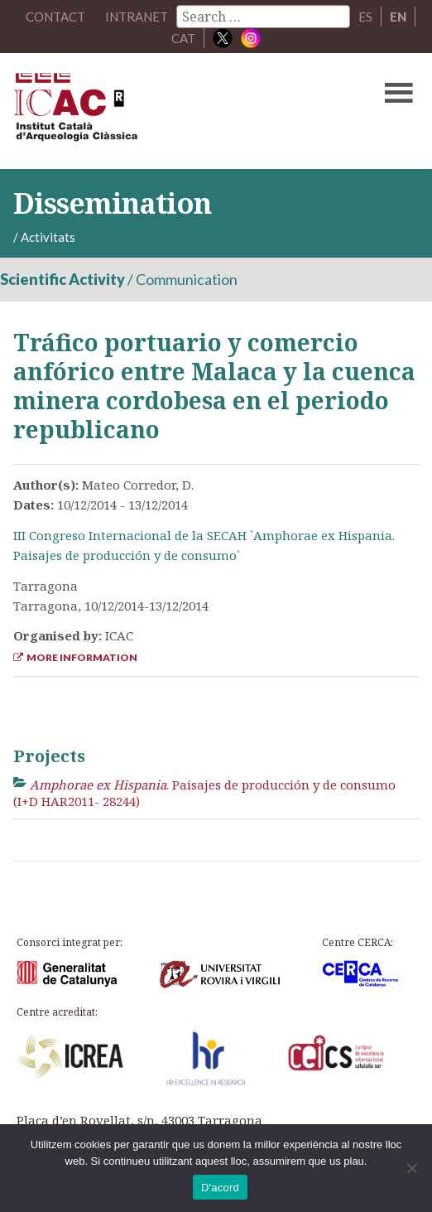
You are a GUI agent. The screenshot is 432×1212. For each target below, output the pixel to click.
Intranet (136, 16)
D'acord (220, 1187)
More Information (75, 657)
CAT (183, 38)
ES (365, 16)
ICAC (173, 111)
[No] (411, 1168)
